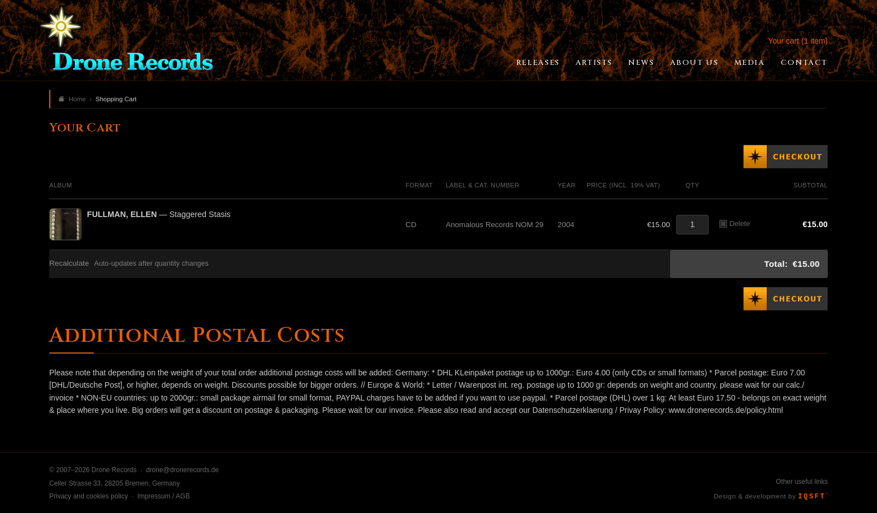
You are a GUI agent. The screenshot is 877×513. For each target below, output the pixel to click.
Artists (594, 63)
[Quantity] (692, 224)
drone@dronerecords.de (182, 470)
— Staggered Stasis (159, 214)
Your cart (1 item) (798, 40)
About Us (694, 63)
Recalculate (69, 263)
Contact (804, 63)
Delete (734, 223)
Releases (538, 63)
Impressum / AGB (163, 496)
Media (749, 63)
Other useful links (802, 482)
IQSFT (813, 497)
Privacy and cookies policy (88, 496)
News (641, 63)
